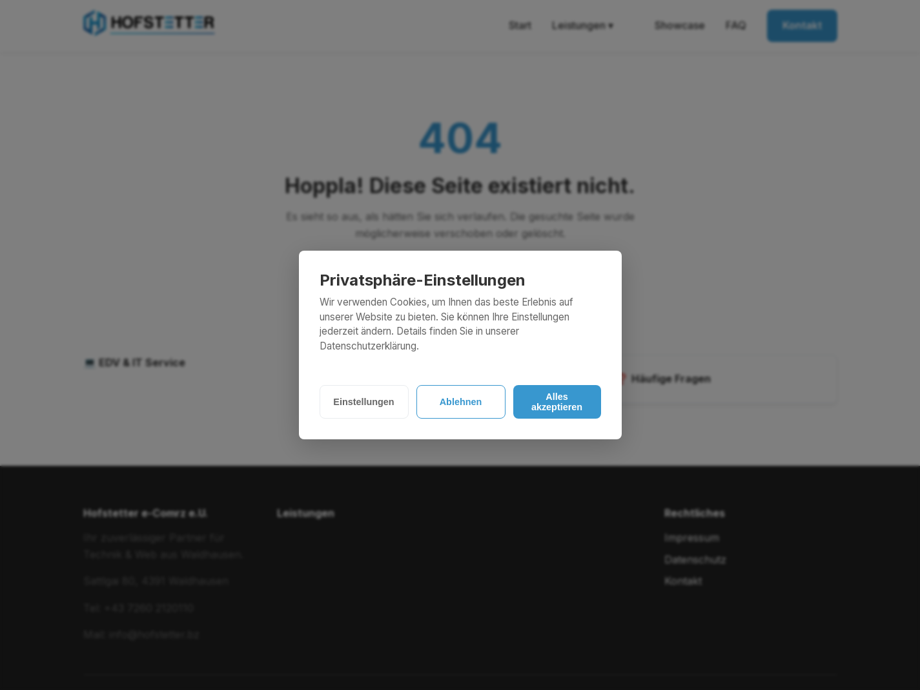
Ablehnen (461, 402)
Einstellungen (363, 402)
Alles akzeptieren (556, 402)
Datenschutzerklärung (368, 346)
